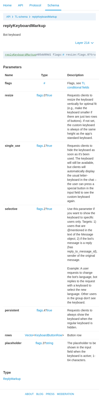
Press (50, 394)
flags (40, 95)
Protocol (35, 5)
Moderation (65, 394)
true (49, 95)
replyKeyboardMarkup (44, 16)
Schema (53, 5)
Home (7, 5)
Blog (39, 394)
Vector (29, 335)
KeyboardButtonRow (48, 335)
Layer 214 (84, 42)
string (49, 343)
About (29, 394)
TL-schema (21, 16)
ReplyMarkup (12, 378)
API (20, 5)
